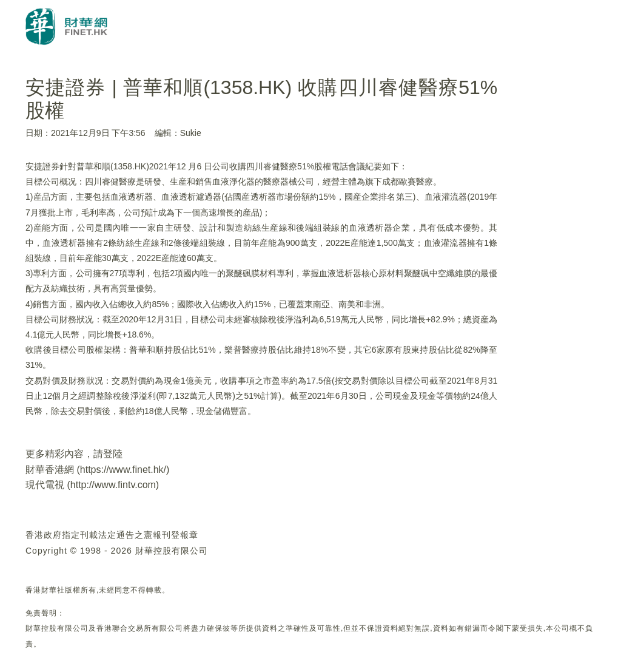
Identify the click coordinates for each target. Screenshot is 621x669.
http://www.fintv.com (113, 485)
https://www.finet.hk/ (123, 469)
